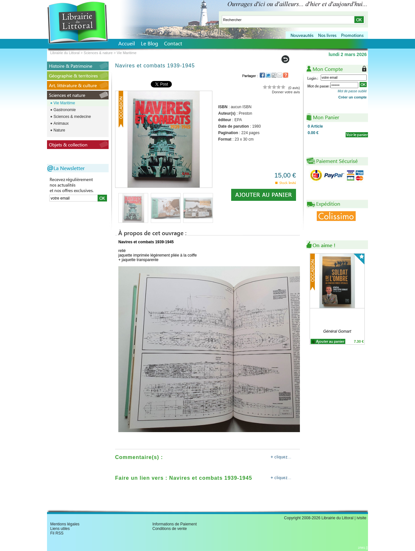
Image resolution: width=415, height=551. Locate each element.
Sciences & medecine (72, 116)
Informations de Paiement (174, 524)
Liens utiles (60, 528)
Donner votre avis (286, 92)
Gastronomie (64, 110)
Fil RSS (57, 533)
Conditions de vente (169, 528)
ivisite (361, 518)
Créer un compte (352, 97)
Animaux (61, 123)
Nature (59, 130)
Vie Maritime (64, 103)
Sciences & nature (98, 53)
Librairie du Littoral (65, 53)
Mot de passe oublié (352, 91)
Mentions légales (64, 524)
